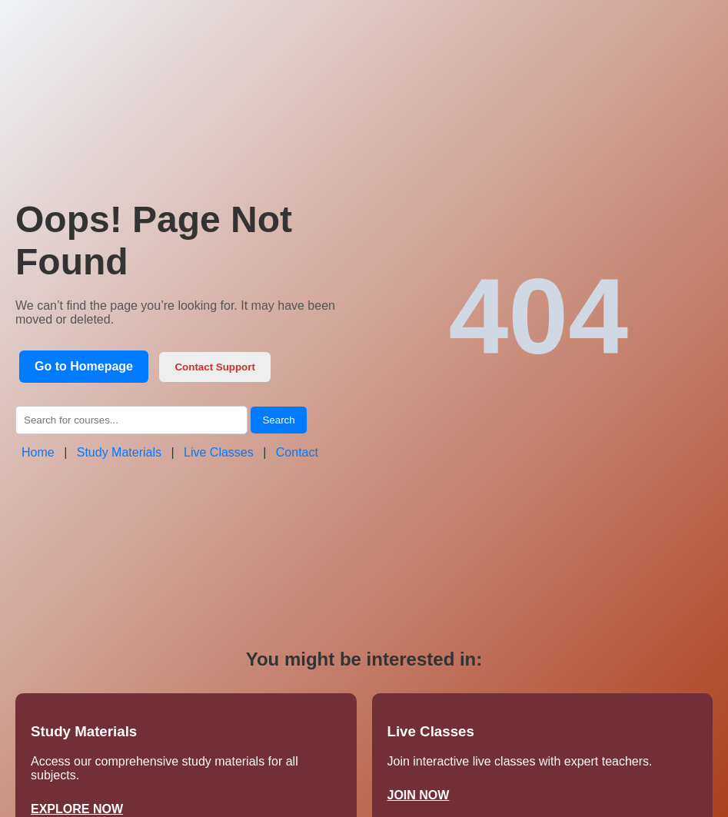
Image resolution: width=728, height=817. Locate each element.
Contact (297, 452)
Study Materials (119, 452)
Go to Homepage (84, 366)
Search (278, 420)
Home (38, 452)
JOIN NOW (418, 795)
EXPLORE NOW (77, 808)
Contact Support (214, 367)
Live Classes (219, 452)
